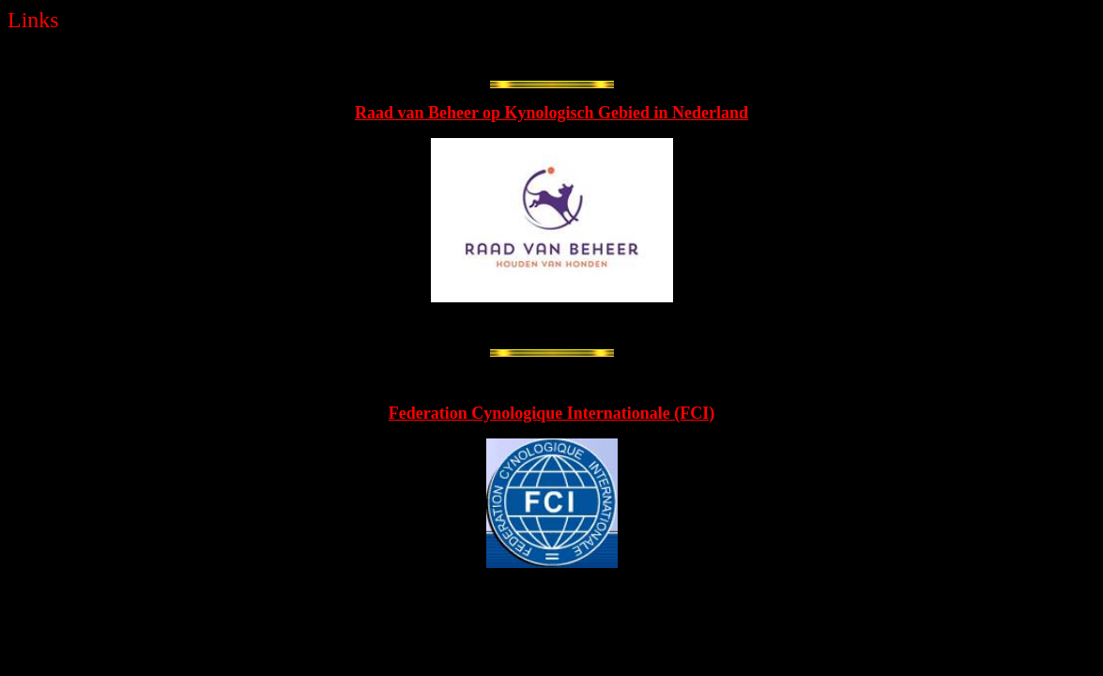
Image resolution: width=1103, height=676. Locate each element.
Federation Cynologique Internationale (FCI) (551, 413)
